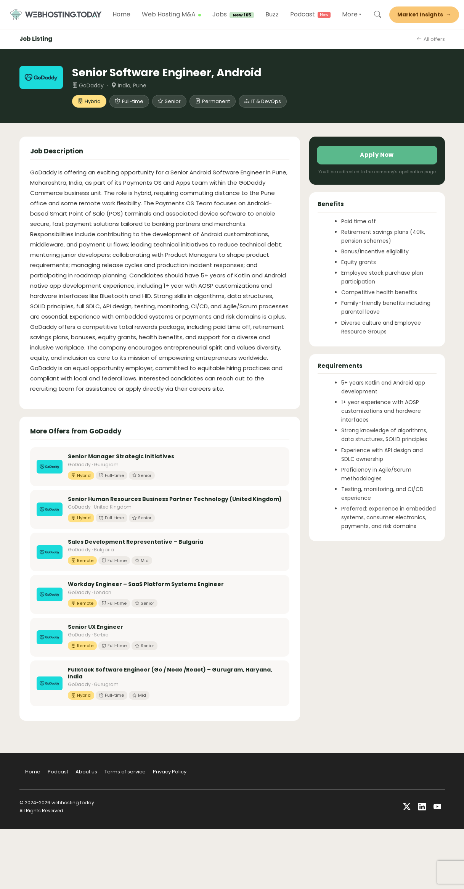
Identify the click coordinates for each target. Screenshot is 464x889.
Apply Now (377, 156)
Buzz (277, 15)
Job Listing (35, 40)
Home (126, 15)
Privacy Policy (169, 772)
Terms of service (125, 772)
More (356, 15)
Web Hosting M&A (174, 15)
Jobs (238, 15)
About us (86, 772)
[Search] (382, 15)
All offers (431, 40)
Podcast (307, 15)
